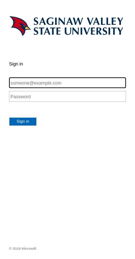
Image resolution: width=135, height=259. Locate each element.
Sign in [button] (23, 121)
